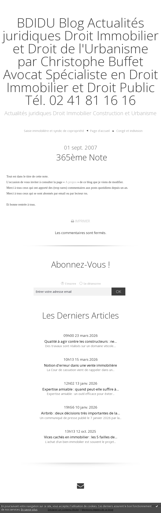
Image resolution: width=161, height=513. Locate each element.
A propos (71, 182)
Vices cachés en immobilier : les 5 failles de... (80, 437)
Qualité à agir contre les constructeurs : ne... (80, 341)
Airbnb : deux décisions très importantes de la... (80, 413)
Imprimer (80, 221)
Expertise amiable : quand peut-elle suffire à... (80, 389)
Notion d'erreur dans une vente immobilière (80, 365)
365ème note (81, 157)
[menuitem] (56, 131)
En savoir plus (29, 509)
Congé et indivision (129, 131)
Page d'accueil (100, 131)
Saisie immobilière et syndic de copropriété (54, 131)
